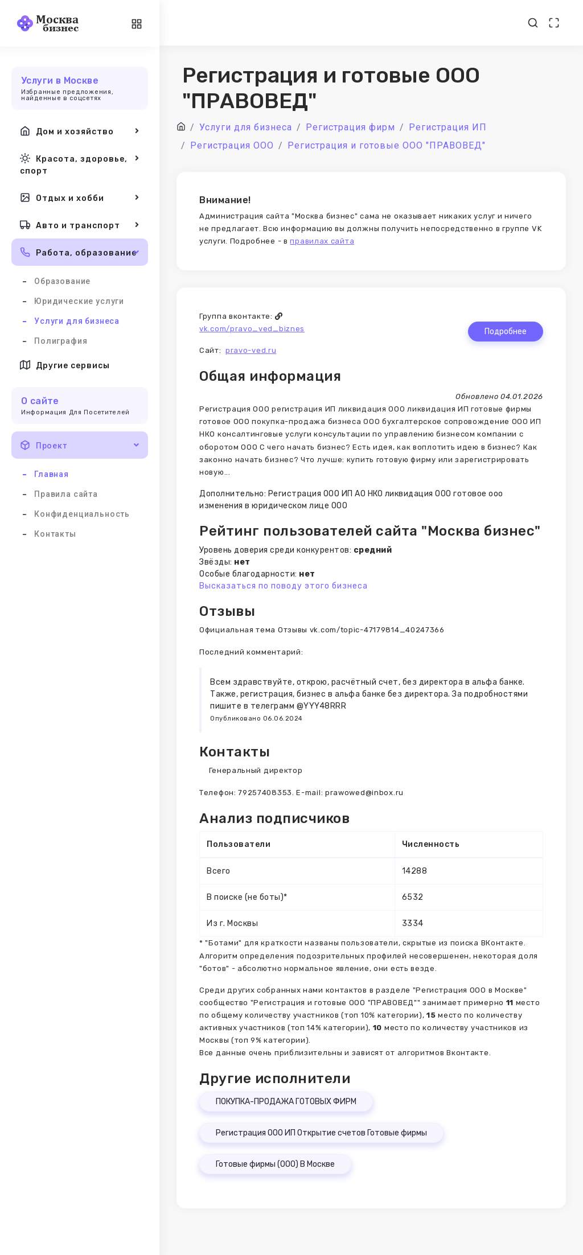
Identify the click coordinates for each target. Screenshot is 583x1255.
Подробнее (506, 331)
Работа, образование (79, 252)
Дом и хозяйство (79, 131)
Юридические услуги (79, 301)
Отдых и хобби (79, 197)
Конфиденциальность (82, 514)
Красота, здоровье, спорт (79, 163)
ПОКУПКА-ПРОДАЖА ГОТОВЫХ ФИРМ (286, 1101)
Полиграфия (60, 340)
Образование (62, 281)
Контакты (55, 533)
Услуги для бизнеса (77, 321)
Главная (51, 474)
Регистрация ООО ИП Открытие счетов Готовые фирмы (321, 1133)
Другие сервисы (65, 365)
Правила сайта (66, 494)
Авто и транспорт (79, 225)
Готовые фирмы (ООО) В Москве (275, 1164)
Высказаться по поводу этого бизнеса (283, 586)
